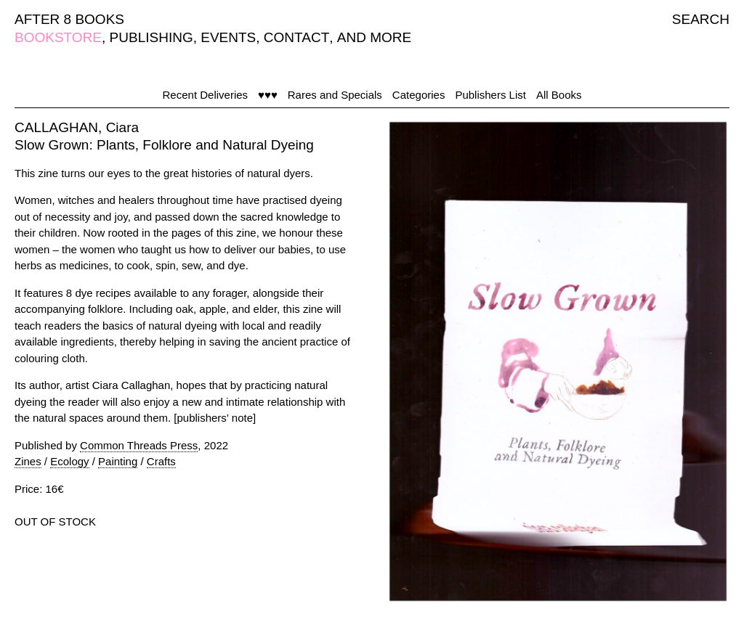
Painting (117, 461)
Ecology (69, 461)
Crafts (161, 461)
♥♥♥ (268, 95)
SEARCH (700, 19)
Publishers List (490, 95)
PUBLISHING (151, 37)
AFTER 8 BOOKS (69, 19)
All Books (559, 95)
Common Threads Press (139, 445)
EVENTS (228, 37)
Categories (418, 95)
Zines (28, 461)
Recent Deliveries (205, 95)
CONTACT (296, 37)
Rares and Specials (335, 95)
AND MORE (374, 37)
